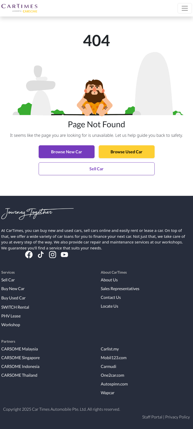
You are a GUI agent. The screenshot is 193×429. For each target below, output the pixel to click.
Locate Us (109, 306)
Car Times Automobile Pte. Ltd (59, 409)
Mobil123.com (114, 357)
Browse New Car (66, 151)
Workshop (10, 324)
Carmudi (108, 366)
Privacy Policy (177, 416)
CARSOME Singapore (20, 357)
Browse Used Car (126, 151)
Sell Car (96, 168)
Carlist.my (110, 348)
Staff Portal (152, 416)
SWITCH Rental (15, 307)
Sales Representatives (120, 288)
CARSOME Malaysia (19, 348)
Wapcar (107, 392)
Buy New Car (12, 288)
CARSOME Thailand (19, 375)
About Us (109, 279)
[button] (185, 8)
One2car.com (112, 375)
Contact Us (111, 297)
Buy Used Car (13, 297)
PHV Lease (11, 315)
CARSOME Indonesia (20, 366)
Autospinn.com (114, 383)
